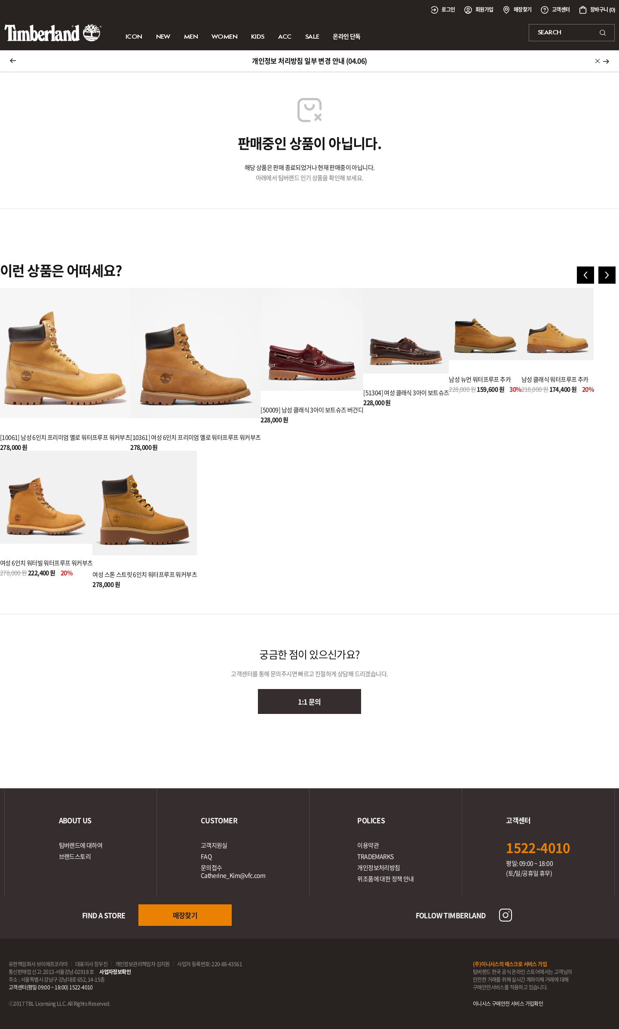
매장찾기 (185, 915)
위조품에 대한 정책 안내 (385, 878)
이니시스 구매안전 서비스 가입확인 (508, 1004)
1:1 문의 (309, 701)
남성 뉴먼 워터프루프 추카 (480, 379)
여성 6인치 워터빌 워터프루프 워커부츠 (46, 562)
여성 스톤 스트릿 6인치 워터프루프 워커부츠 (144, 574)
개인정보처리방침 (378, 867)
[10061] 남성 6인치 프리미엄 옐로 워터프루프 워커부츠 (65, 437)
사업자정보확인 (115, 972)
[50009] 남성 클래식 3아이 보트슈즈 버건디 (311, 409)
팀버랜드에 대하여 (81, 845)
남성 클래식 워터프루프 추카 (554, 379)
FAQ (206, 856)
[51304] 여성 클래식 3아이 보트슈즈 (406, 392)
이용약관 (368, 845)
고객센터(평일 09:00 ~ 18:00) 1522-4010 (51, 987)
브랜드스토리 (75, 856)
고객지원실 (214, 845)
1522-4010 (538, 847)
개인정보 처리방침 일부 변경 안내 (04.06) (309, 60)
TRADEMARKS (375, 856)
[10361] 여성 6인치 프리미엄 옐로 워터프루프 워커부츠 (195, 437)
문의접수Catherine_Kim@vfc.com (233, 871)
